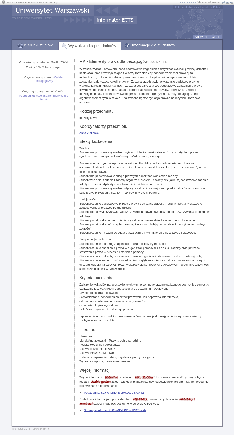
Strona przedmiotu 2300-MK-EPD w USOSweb (115, 410)
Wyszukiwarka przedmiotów (92, 46)
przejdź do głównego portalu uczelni (32, 17)
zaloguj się (227, 2)
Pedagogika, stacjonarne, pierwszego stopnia (43, 97)
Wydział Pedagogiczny (48, 79)
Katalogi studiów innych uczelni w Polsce (198, 7)
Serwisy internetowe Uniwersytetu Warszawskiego (32, 2)
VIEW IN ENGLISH (208, 37)
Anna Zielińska (89, 133)
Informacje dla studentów (153, 45)
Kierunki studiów (38, 45)
